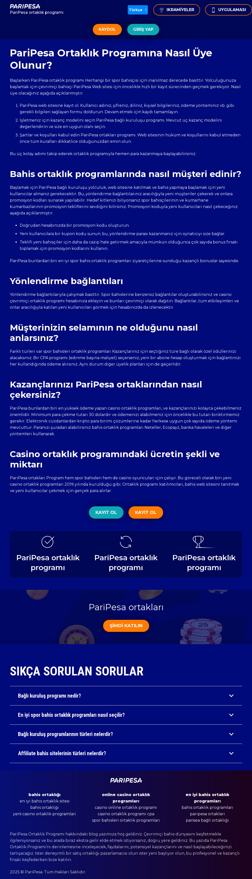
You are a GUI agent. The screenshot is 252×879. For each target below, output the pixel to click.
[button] (138, 9)
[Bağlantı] (36, 6)
